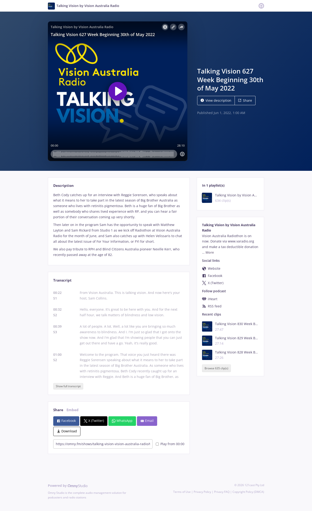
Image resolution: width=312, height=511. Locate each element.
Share (245, 100)
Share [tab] (58, 409)
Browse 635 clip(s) (216, 368)
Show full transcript (68, 386)
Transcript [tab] (62, 280)
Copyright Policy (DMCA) (248, 492)
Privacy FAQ (221, 492)
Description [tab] (63, 185)
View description (216, 100)
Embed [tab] (72, 409)
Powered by (68, 485)
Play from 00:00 (170, 444)
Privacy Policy (202, 492)
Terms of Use (182, 492)
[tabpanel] (118, 225)
